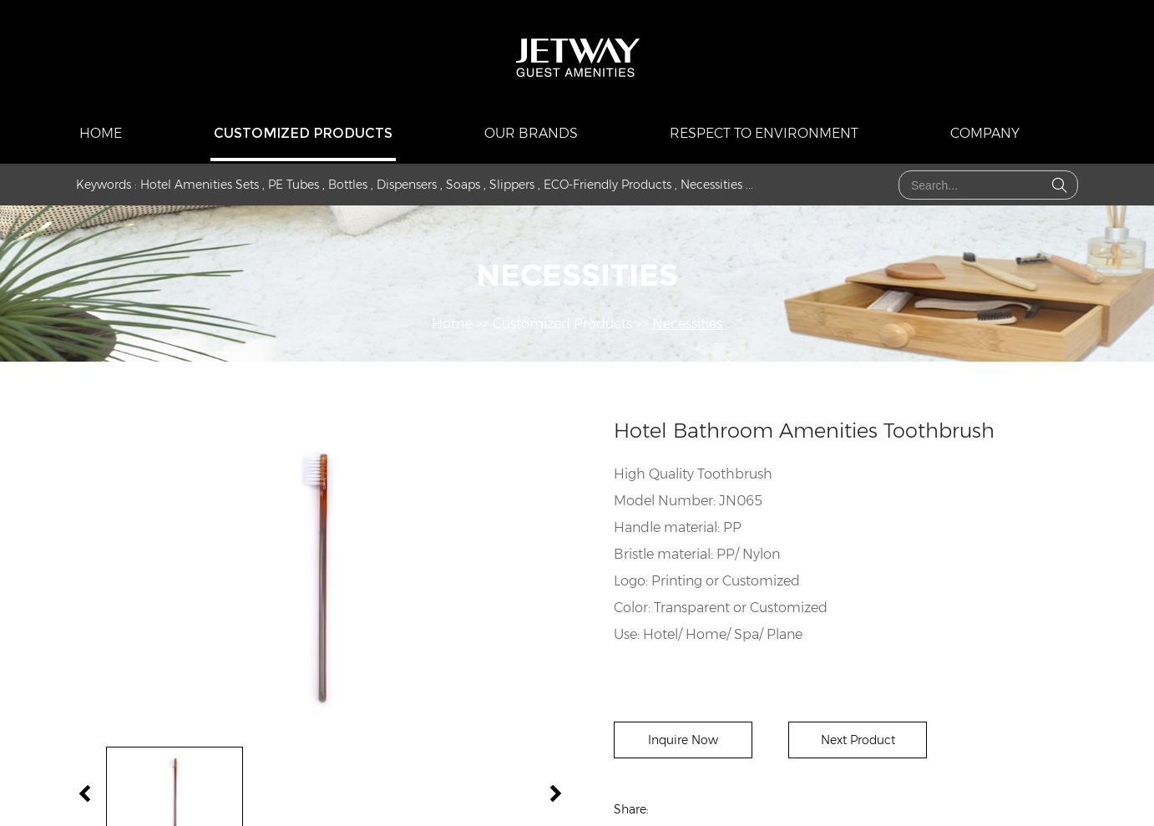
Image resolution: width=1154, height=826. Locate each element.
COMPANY (985, 133)
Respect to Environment (764, 133)
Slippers (511, 184)
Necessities (711, 184)
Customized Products (303, 133)
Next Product (858, 739)
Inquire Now (683, 739)
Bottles (347, 184)
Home (100, 133)
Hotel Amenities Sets (199, 184)
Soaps (463, 184)
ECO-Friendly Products (607, 184)
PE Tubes (293, 184)
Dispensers (407, 184)
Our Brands (531, 133)
